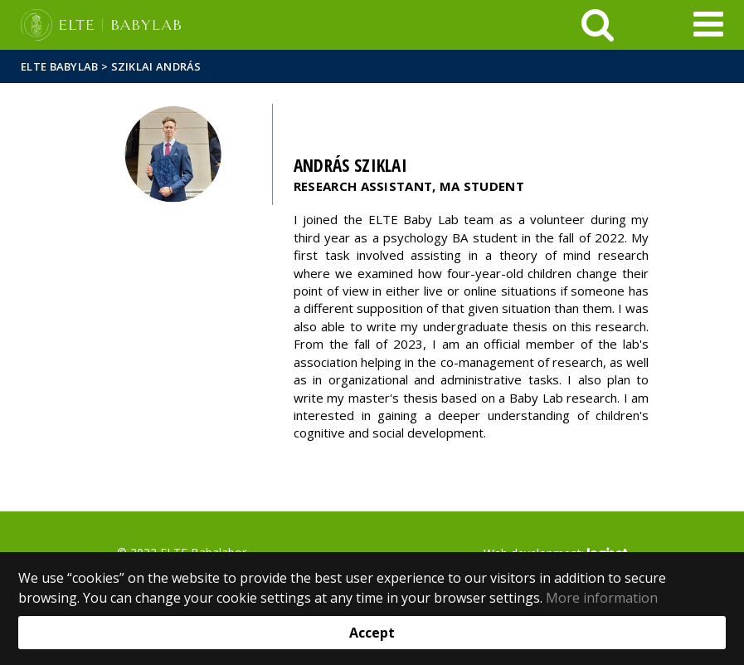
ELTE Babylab (60, 66)
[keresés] (597, 25)
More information (602, 598)
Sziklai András (156, 66)
